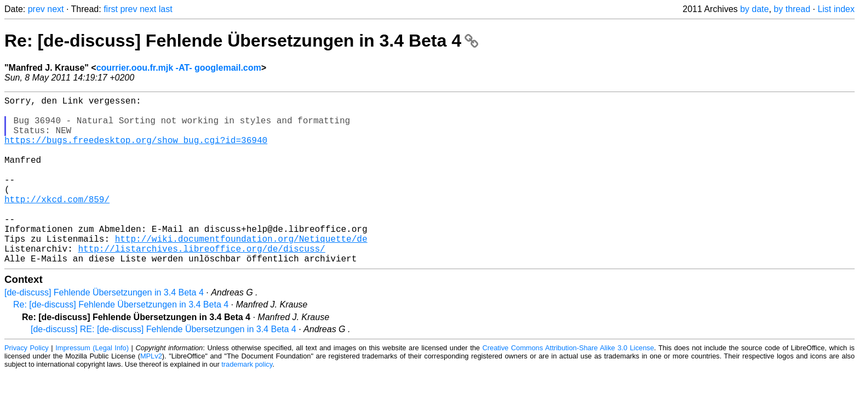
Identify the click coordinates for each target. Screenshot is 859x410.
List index (836, 9)
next (55, 9)
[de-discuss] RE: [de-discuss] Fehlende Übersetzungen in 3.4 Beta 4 (163, 366)
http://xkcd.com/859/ (57, 223)
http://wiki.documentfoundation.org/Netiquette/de (241, 271)
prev (36, 9)
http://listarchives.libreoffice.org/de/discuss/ (201, 283)
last (166, 9)
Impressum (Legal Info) (92, 385)
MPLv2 (151, 393)
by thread (792, 9)
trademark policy (246, 401)
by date (754, 9)
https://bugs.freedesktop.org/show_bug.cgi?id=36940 (135, 151)
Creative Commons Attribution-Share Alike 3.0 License (568, 385)
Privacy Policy (26, 385)
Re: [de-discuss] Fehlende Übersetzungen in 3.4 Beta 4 (241, 40)
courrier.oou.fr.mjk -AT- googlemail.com (178, 67)
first (111, 9)
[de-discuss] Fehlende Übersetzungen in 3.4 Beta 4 (104, 329)
